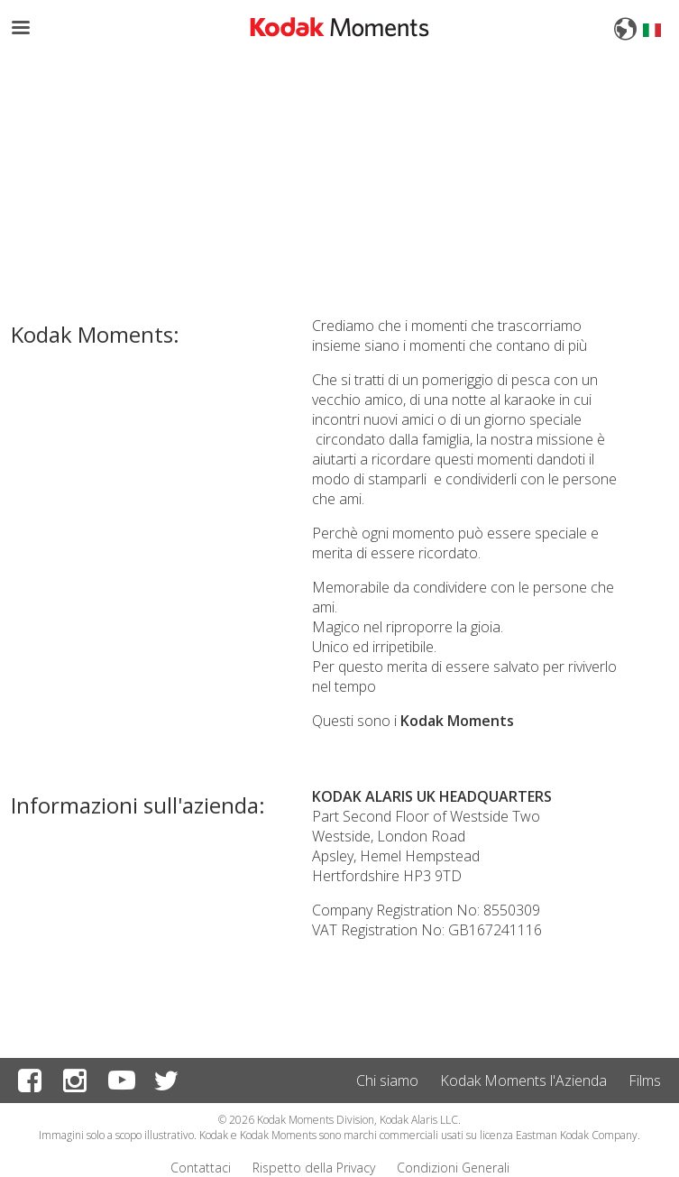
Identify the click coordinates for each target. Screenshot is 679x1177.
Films (645, 1080)
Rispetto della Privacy (313, 1167)
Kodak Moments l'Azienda (523, 1080)
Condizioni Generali (453, 1167)
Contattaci (200, 1167)
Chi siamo (387, 1080)
